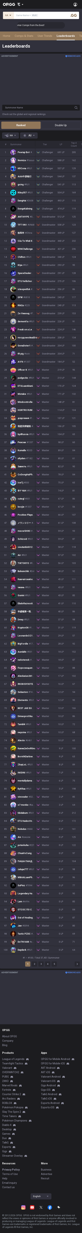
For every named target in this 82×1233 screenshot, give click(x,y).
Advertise (46, 1174)
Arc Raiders (9, 1098)
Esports (6, 1146)
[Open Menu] (75, 4)
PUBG (5, 1076)
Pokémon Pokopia (12, 1107)
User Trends (45, 36)
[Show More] (20, 4)
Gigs (4, 1151)
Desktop (7, 1129)
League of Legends (13, 1059)
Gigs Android (48, 1085)
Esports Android (50, 1103)
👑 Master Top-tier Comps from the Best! (38, 25)
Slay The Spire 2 (11, 1111)
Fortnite (6, 1089)
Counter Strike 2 (11, 1094)
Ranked (21, 125)
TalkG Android (49, 1094)
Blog (4, 1045)
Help (4, 1178)
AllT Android (48, 1067)
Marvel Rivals (9, 1085)
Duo (4, 1138)
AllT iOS (45, 1072)
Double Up (61, 125)
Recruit (45, 1178)
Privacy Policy (11, 1169)
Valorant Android (51, 1076)
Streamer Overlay (12, 1155)
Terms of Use (10, 1174)
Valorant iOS (48, 1081)
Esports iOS (47, 1107)
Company (7, 1040)
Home (6, 36)
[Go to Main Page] (9, 4)
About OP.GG (9, 1036)
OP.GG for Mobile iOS (53, 1063)
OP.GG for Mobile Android (55, 1059)
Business (46, 1169)
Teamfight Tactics (12, 1063)
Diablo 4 (6, 1125)
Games (6, 1133)
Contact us (8, 1187)
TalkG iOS (46, 1098)
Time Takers (9, 1116)
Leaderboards (66, 36)
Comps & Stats (24, 36)
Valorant (7, 1067)
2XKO (5, 1081)
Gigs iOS (46, 1089)
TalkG (5, 1142)
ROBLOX (7, 1103)
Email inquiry (9, 1182)
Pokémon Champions (14, 1120)
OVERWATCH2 (10, 1072)
